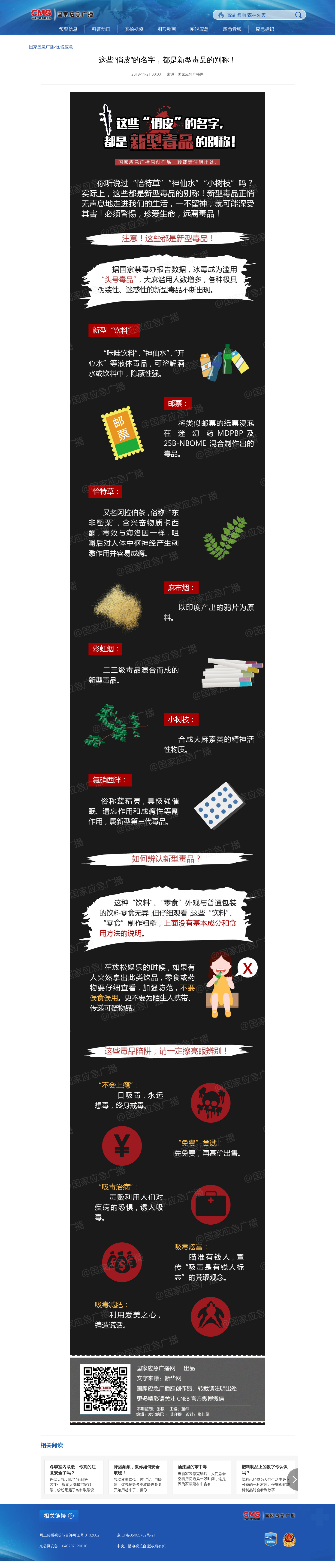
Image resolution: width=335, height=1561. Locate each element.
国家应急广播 (41, 46)
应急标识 (265, 29)
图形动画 (166, 29)
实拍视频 (134, 29)
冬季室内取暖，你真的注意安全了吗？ (73, 1469)
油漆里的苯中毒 (192, 1466)
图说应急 (199, 29)
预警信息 (68, 29)
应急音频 (232, 29)
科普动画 (101, 29)
